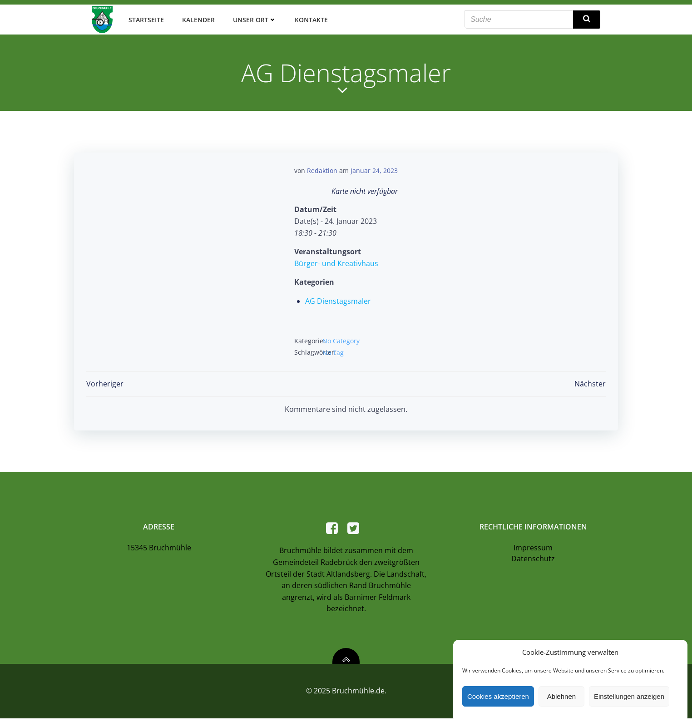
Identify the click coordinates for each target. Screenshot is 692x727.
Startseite (144, 18)
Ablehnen (561, 696)
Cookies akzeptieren (498, 696)
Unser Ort (253, 18)
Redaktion (322, 168)
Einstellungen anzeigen (629, 696)
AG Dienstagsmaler (338, 299)
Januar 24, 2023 (374, 168)
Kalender (196, 18)
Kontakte (309, 18)
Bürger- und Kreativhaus (336, 261)
